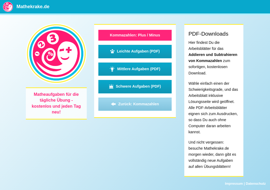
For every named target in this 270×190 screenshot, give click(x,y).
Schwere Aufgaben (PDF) (135, 86)
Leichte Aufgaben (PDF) (135, 51)
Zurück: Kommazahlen (135, 104)
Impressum (234, 184)
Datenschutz (256, 184)
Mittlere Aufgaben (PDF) (135, 69)
